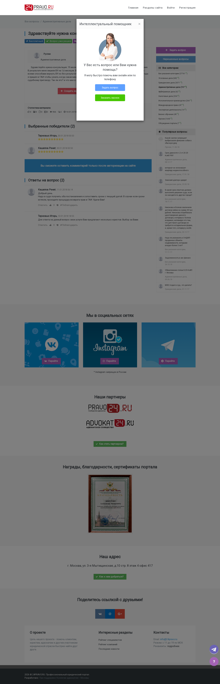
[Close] (139, 24)
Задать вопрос (110, 87)
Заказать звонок (110, 97)
